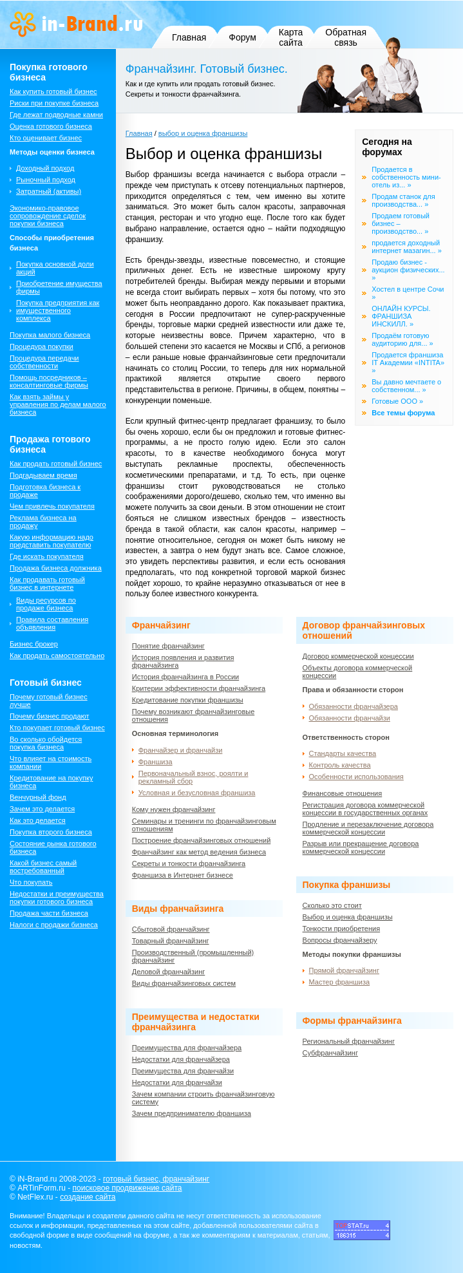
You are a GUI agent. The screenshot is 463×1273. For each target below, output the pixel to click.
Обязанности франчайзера (353, 706)
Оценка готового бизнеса (51, 126)
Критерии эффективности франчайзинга (198, 688)
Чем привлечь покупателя (52, 506)
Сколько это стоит (332, 905)
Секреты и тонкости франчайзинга (188, 863)
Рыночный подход (45, 180)
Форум (242, 37)
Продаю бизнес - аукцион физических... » (408, 269)
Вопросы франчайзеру (340, 940)
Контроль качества (340, 765)
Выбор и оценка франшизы (348, 917)
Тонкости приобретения (342, 928)
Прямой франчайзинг (344, 970)
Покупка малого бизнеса (50, 335)
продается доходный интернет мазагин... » (407, 246)
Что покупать (31, 882)
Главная (189, 37)
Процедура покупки (41, 346)
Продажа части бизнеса (49, 913)
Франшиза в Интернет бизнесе (182, 875)
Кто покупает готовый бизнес (57, 727)
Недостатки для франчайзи (177, 1082)
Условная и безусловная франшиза (197, 793)
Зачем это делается (42, 809)
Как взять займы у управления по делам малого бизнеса (58, 404)
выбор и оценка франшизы (203, 133)
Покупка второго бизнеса (51, 832)
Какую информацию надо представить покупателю (51, 541)
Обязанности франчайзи (349, 718)
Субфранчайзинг (330, 1053)
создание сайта (87, 1197)
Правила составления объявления (52, 623)
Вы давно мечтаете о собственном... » (406, 385)
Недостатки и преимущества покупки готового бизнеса (57, 897)
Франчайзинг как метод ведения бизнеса (199, 852)
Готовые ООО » (397, 401)
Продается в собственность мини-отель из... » (406, 177)
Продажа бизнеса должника (56, 568)
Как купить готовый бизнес (53, 91)
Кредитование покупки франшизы (187, 700)
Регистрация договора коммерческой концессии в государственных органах (365, 808)
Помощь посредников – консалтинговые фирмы (49, 381)
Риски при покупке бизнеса (54, 103)
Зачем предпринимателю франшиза (191, 1113)
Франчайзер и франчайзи (180, 750)
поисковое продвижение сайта (127, 1188)
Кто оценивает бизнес (46, 138)
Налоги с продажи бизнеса (54, 925)
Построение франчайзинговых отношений (201, 840)
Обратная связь (345, 37)
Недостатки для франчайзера (181, 1059)
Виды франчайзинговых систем (184, 983)
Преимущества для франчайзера (186, 1047)
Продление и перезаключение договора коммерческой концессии (368, 828)
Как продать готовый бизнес (56, 463)
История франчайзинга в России (185, 677)
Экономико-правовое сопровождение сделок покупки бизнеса (48, 215)
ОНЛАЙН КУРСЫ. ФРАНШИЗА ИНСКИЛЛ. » (401, 316)
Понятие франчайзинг (168, 646)
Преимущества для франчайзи (183, 1071)
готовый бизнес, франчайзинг (156, 1178)
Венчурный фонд (38, 797)
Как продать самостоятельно (57, 655)
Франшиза (155, 762)
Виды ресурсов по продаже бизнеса (46, 604)
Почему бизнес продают (50, 716)
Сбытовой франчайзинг (171, 929)
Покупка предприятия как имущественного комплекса (57, 310)
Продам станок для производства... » (403, 200)
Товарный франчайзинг (170, 941)
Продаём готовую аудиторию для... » (402, 339)
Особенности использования (356, 776)
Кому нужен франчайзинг (174, 809)
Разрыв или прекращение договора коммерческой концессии (361, 847)
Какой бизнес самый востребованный (43, 866)
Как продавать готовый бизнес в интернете (47, 583)
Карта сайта (291, 37)
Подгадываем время (43, 475)
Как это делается (38, 820)
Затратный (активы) (48, 191)
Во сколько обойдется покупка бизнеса (46, 743)
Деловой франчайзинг (168, 972)
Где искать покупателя (47, 556)
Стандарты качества (343, 753)
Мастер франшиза (339, 982)
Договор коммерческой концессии (358, 656)
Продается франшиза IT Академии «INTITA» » (408, 362)
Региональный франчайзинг (349, 1041)
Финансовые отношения (343, 793)
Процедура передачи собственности (44, 362)
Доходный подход (45, 168)
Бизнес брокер (34, 644)
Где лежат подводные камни (56, 114)
